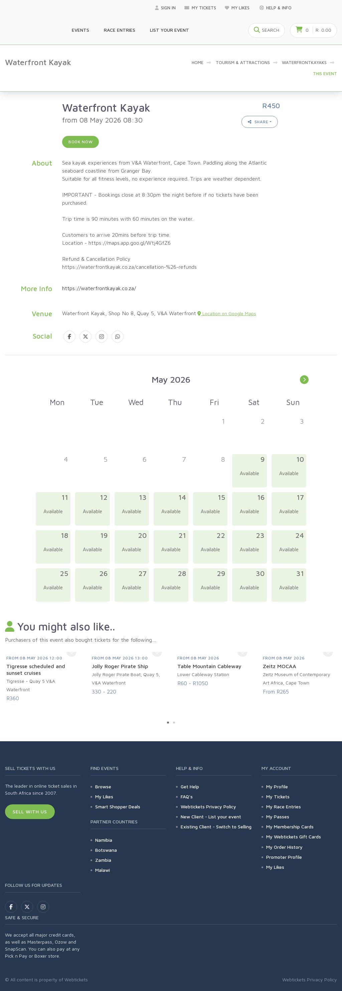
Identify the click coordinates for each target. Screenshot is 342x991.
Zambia (103, 860)
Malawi (102, 870)
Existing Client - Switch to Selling (216, 826)
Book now (80, 141)
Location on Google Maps (226, 313)
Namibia (103, 840)
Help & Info (276, 7)
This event (325, 73)
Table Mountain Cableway (209, 666)
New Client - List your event (211, 816)
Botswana (106, 850)
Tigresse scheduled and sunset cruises (35, 669)
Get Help (190, 786)
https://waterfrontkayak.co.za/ (99, 288)
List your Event (169, 30)
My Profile (277, 786)
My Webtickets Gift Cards (293, 836)
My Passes (277, 816)
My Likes (238, 7)
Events (80, 30)
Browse (103, 786)
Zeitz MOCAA (279, 666)
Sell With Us (30, 811)
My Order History (284, 847)
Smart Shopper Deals (117, 806)
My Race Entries (283, 806)
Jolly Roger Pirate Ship (120, 666)
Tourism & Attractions (243, 62)
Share (258, 121)
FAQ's (187, 796)
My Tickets (200, 7)
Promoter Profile (284, 857)
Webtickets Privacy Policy (208, 806)
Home (197, 62)
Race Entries (119, 30)
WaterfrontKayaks (304, 62)
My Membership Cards (290, 826)
